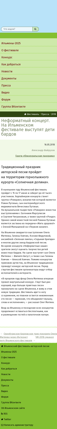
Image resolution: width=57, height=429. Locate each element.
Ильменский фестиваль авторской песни (28, 12)
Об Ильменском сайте (13, 408)
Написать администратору (17, 425)
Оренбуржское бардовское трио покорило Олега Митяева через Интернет (28, 335)
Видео (5, 92)
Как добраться (11, 64)
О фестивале (10, 50)
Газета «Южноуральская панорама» (35, 156)
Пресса (6, 85)
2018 (53, 114)
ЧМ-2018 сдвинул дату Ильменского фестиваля (27, 339)
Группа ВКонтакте (13, 106)
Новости (6, 71)
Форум (5, 99)
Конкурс (6, 57)
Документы (8, 78)
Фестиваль (31, 114)
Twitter (6, 419)
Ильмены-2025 (11, 43)
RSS (4, 413)
